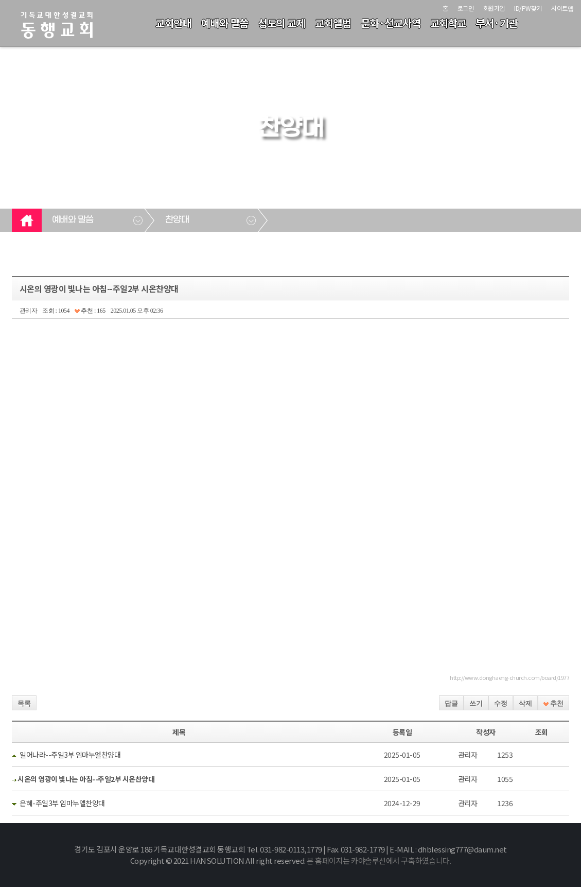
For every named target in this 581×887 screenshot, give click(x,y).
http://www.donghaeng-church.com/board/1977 (509, 677)
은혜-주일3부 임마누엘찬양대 (62, 803)
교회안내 (173, 22)
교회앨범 (333, 22)
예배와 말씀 (225, 22)
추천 (553, 703)
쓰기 (476, 703)
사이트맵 (562, 8)
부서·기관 (497, 22)
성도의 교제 (281, 22)
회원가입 (494, 8)
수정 (500, 703)
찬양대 (177, 220)
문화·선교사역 (391, 22)
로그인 (465, 8)
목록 (24, 703)
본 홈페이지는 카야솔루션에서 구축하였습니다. (379, 860)
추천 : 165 (90, 310)
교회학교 (448, 22)
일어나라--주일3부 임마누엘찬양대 (70, 754)
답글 (451, 703)
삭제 (525, 703)
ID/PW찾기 (528, 8)
